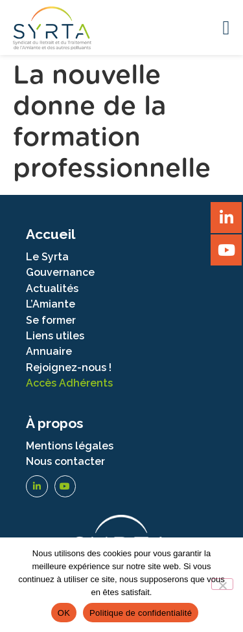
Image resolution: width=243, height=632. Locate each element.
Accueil (50, 234)
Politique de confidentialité (140, 613)
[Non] (222, 584)
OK (64, 613)
